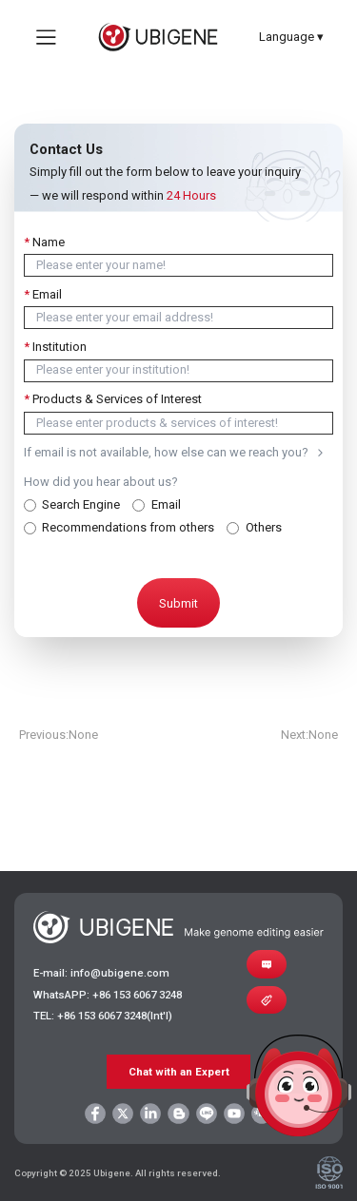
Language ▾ (291, 36)
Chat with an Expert (179, 1071)
